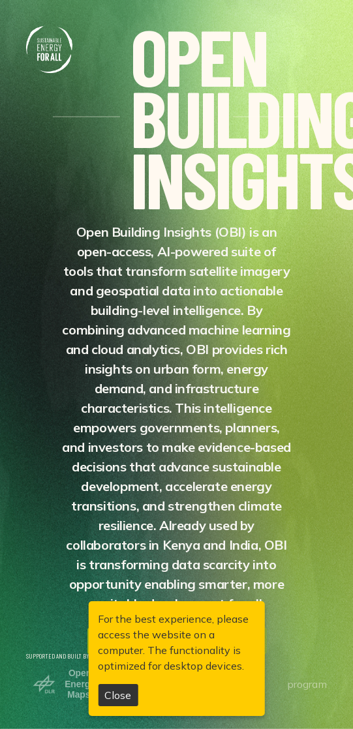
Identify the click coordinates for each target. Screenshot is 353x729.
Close (117, 695)
